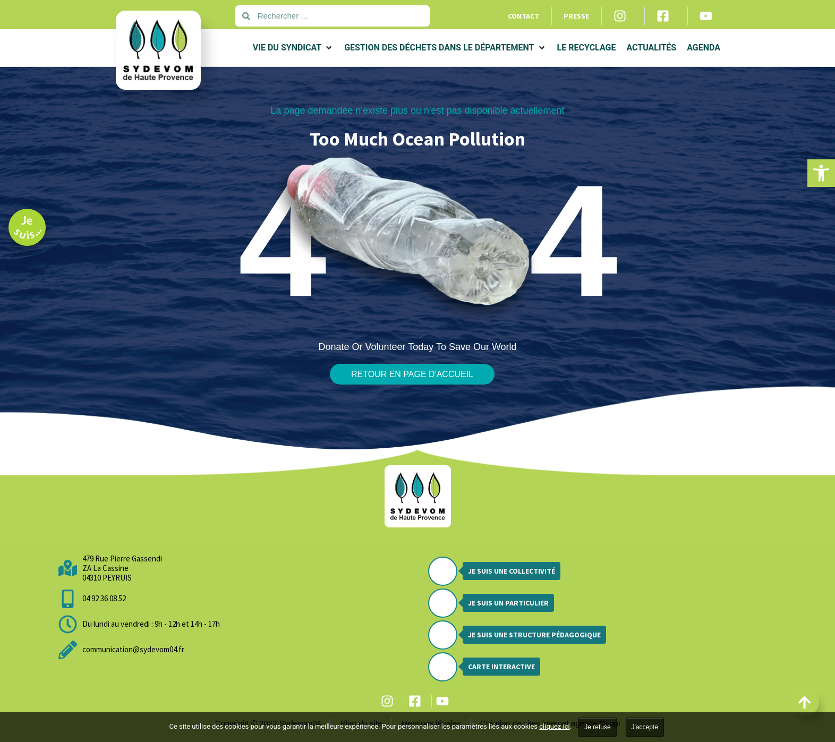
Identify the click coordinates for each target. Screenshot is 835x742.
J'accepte (645, 727)
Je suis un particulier (508, 603)
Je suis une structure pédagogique (534, 634)
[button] (821, 173)
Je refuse (597, 727)
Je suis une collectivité (511, 571)
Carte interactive (501, 666)
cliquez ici (554, 726)
